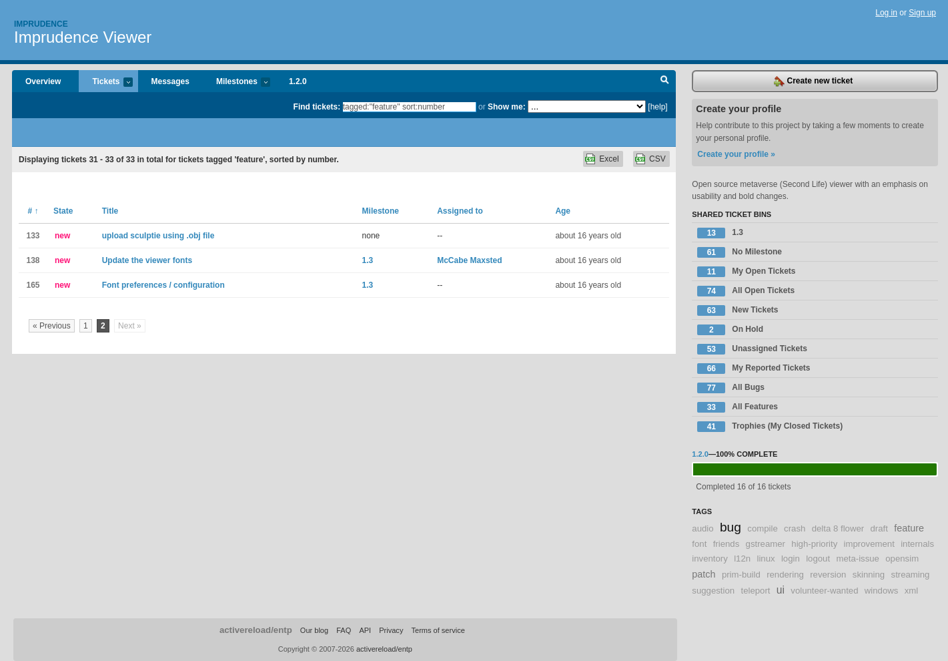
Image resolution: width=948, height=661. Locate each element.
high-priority (814, 544)
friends (726, 544)
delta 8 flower (838, 528)
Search (665, 81)
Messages (170, 81)
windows (882, 591)
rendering (785, 575)
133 (32, 235)
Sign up (922, 12)
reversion (828, 575)
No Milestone (739, 252)
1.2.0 (298, 81)
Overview (43, 81)
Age (562, 211)
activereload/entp (255, 630)
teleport (755, 591)
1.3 (368, 260)
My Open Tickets (746, 271)
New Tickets (737, 310)
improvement (869, 544)
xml (912, 591)
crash (794, 528)
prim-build (741, 575)
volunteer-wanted (824, 591)
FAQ (343, 630)
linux (766, 559)
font (699, 544)
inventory (710, 559)
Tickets (105, 82)
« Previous (52, 325)
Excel (608, 159)
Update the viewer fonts (147, 260)
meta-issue (857, 559)
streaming (910, 575)
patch (703, 574)
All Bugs (731, 388)
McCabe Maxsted (469, 260)
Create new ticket (813, 81)
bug (730, 527)
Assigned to (460, 211)
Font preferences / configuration (163, 285)
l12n (742, 559)
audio (702, 528)
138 (32, 260)
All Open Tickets (746, 291)
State (63, 211)
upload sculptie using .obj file (158, 235)
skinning (869, 575)
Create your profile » (736, 154)
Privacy (391, 630)
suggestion (713, 591)
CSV (657, 159)
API (365, 630)
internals (917, 544)
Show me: (507, 107)
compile (762, 528)
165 (32, 285)
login (790, 559)
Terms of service (437, 630)
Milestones (236, 82)
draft (878, 528)
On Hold (730, 329)
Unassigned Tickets (752, 349)
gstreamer (765, 544)
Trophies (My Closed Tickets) (770, 426)
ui (781, 590)
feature (909, 528)
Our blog (314, 630)
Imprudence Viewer (82, 37)
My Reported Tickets (753, 368)
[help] (657, 107)
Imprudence (41, 24)
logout (818, 559)
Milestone (380, 211)
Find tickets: (317, 107)
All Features (737, 407)
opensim (902, 559)
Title (110, 211)
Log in (886, 12)
